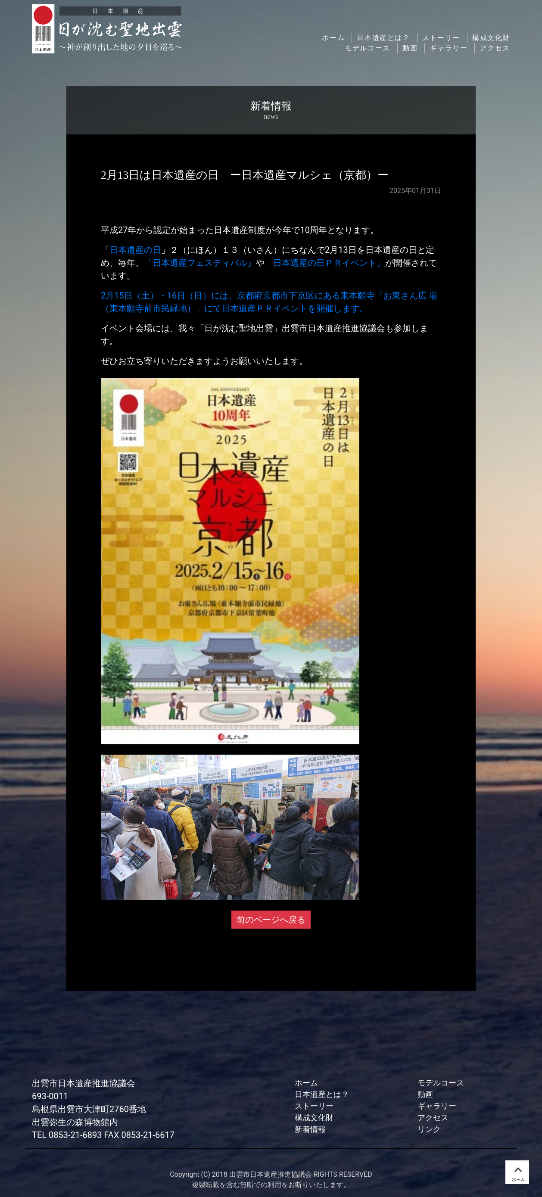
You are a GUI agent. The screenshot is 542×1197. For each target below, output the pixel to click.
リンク (429, 1129)
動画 (409, 48)
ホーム (333, 37)
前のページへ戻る (271, 919)
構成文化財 (491, 37)
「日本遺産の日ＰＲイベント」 (325, 263)
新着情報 (310, 1129)
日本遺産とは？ (383, 37)
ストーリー (441, 37)
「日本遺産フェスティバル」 (200, 263)
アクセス (495, 48)
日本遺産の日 (135, 250)
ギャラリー (448, 48)
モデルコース (367, 48)
